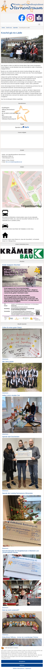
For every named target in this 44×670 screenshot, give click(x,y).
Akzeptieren (22, 661)
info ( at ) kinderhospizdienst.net (14, 162)
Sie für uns (9, 27)
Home (3, 27)
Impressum (28, 668)
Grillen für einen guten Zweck (12, 327)
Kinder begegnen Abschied (11, 265)
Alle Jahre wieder (8, 361)
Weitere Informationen (18, 668)
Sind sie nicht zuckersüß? (10, 610)
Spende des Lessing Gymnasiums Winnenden (17, 493)
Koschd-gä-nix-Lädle (11, 33)
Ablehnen (22, 665)
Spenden (15, 27)
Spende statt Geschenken (10, 436)
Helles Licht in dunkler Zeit (11, 395)
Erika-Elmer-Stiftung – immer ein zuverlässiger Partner (20, 637)
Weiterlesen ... (5, 359)
